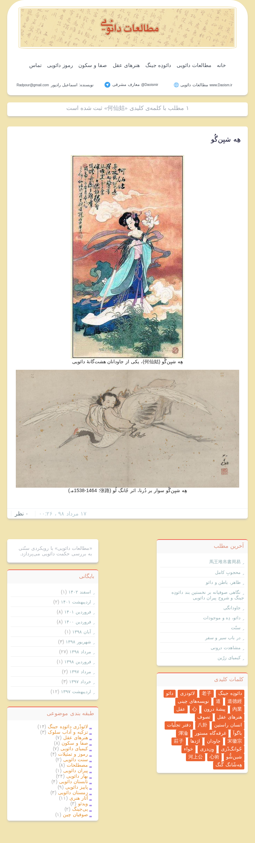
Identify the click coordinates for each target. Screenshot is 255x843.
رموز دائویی (60, 65)
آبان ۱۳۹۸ (81, 631)
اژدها (195, 741)
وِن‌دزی (207, 749)
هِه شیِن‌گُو (226, 139)
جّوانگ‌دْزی (231, 749)
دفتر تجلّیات (179, 725)
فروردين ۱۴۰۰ (77, 621)
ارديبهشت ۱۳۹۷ (76, 691)
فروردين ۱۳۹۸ (77, 661)
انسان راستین (228, 725)
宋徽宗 (235, 741)
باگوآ (237, 733)
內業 (237, 709)
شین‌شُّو (234, 756)
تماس (35, 65)
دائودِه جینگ (158, 65)
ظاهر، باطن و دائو (223, 582)
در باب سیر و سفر (223, 637)
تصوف (203, 717)
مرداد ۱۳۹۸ (80, 651)
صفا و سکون (92, 65)
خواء (188, 749)
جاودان (214, 741)
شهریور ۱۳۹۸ (78, 641)
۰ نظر (22, 514)
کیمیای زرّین (229, 657)
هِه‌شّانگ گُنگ (228, 764)
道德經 (235, 701)
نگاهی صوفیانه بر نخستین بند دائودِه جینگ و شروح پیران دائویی (207, 595)
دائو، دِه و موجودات (222, 617)
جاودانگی (232, 607)
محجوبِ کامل (228, 572)
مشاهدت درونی (226, 647)
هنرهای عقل (126, 65)
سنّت (236, 627)
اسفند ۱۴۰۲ (79, 592)
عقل (180, 709)
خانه (221, 65)
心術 (214, 756)
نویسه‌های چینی (193, 701)
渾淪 (183, 733)
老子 (206, 693)
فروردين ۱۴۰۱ (77, 611)
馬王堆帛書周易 (225, 561)
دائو (169, 693)
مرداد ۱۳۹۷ (80, 671)
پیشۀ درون (214, 709)
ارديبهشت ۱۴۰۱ (76, 601)
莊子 (179, 741)
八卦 (202, 725)
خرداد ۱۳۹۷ (80, 681)
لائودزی (187, 693)
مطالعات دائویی (194, 65)
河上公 (195, 756)
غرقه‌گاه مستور (210, 733)
